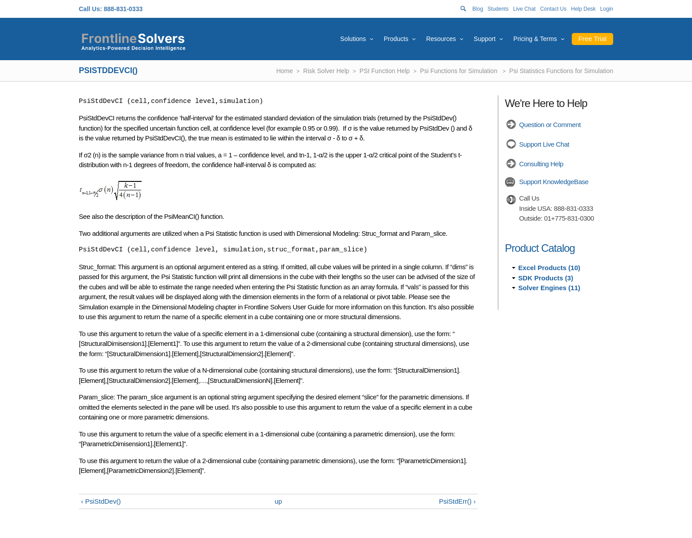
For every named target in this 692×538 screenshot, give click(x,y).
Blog (477, 9)
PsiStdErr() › (457, 501)
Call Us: (90, 8)
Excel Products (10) (549, 267)
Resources (441, 38)
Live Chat (524, 9)
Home (284, 70)
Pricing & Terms (535, 38)
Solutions (353, 38)
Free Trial (592, 38)
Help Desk (583, 9)
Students (498, 9)
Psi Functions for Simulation (459, 70)
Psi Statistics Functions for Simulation (561, 70)
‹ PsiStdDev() (101, 501)
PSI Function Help (384, 70)
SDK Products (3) (545, 278)
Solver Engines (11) (549, 288)
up (278, 501)
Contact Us (553, 9)
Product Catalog (540, 248)
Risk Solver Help (326, 70)
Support (485, 38)
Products (396, 38)
